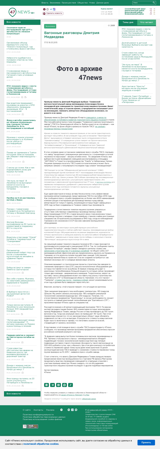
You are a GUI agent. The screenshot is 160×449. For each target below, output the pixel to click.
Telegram (72, 410)
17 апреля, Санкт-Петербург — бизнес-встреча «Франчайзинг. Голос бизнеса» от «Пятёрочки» (137, 99)
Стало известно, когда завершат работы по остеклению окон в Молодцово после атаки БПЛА (137, 56)
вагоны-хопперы (104, 182)
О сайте (27, 410)
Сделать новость (54, 13)
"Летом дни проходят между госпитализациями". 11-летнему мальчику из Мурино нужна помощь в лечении (21, 324)
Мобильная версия (44, 9)
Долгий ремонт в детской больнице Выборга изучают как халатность (137, 45)
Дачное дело (102, 3)
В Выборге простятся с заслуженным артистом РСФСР (21, 295)
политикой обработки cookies (40, 444)
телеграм (51, 9)
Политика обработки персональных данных (44, 417)
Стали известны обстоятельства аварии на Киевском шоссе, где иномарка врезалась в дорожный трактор (21, 354)
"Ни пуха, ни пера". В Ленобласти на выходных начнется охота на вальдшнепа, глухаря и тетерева (21, 186)
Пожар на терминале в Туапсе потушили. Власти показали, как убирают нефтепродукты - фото (21, 157)
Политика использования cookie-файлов (42, 419)
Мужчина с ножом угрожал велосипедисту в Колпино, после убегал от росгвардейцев (21, 142)
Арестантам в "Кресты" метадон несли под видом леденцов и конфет (134, 88)
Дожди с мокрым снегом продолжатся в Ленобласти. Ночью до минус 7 (21, 369)
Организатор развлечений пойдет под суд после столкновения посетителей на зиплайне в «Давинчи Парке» (21, 256)
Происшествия (69, 3)
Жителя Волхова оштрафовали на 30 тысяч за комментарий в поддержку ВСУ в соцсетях (21, 227)
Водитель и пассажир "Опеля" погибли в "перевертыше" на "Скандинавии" (21, 241)
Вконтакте (61, 410)
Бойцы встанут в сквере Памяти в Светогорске (21, 270)
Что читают (146, 22)
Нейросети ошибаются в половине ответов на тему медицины (21, 61)
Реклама (50, 410)
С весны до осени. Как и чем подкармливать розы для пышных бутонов (21, 171)
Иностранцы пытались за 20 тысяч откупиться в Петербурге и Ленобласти (21, 382)
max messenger (54, 9)
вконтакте (47, 9)
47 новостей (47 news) (97, 410)
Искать (154, 3)
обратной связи (89, 399)
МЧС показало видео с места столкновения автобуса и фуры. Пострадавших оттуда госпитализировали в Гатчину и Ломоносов (137, 33)
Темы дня (128, 22)
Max (76, 410)
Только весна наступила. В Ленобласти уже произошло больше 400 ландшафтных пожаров (21, 309)
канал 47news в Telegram (71, 395)
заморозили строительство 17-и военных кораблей (66, 251)
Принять (146, 442)
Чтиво (92, 3)
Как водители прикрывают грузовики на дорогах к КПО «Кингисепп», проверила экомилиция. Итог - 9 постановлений (21, 109)
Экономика (55, 3)
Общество (82, 3)
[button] (46, 385)
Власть (45, 3)
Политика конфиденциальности (38, 414)
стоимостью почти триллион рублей (71, 280)
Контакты (38, 410)
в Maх (86, 395)
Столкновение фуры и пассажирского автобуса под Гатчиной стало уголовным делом (21, 75)
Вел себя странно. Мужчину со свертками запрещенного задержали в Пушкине (21, 282)
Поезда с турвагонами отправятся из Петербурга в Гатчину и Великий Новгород (21, 212)
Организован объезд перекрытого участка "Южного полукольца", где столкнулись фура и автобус (21, 47)
